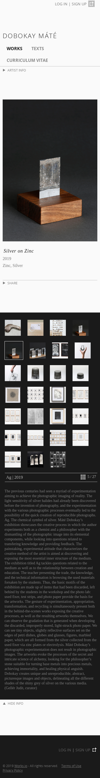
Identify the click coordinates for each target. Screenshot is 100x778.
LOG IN (61, 3)
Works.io (20, 766)
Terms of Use (71, 766)
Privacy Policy (13, 770)
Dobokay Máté (30, 35)
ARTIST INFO (14, 70)
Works (14, 48)
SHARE (10, 283)
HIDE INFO (13, 703)
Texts (37, 48)
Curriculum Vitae (27, 60)
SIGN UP (79, 3)
